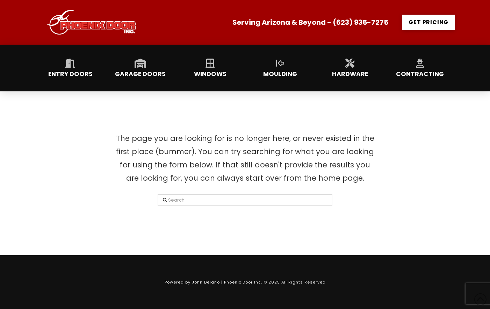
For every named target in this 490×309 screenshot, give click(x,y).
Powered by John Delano (193, 282)
